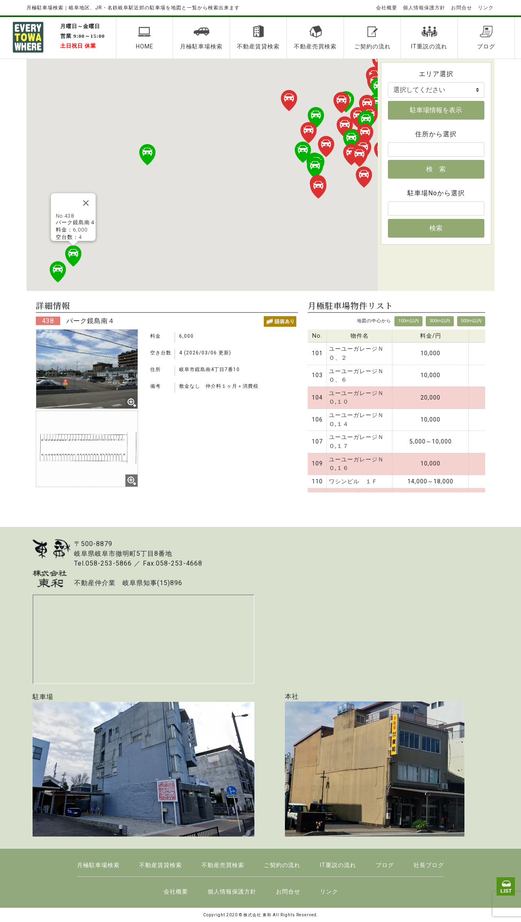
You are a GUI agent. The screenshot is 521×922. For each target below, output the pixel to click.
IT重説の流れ (429, 37)
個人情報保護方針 (424, 8)
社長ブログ (429, 865)
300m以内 (439, 320)
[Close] (86, 203)
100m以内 (408, 320)
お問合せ (461, 8)
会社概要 (386, 8)
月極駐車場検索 (201, 37)
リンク (486, 8)
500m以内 (471, 320)
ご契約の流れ (372, 37)
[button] (377, 104)
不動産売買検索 (315, 37)
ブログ (486, 37)
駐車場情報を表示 (436, 110)
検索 (435, 228)
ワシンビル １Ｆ (353, 481)
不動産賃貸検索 (258, 37)
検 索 (436, 169)
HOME (144, 37)
